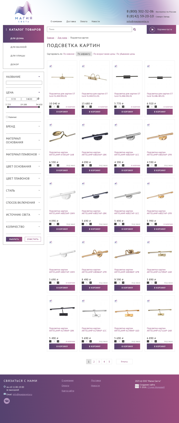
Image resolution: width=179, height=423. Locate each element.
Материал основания (14, 140)
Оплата (83, 21)
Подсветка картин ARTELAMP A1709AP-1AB (159, 270)
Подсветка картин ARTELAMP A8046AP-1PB (94, 270)
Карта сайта (68, 390)
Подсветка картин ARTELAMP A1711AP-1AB (159, 329)
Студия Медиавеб (156, 387)
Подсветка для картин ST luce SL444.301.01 (62, 94)
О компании (56, 21)
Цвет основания (18, 166)
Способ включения (20, 203)
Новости (96, 21)
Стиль (10, 190)
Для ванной (16, 47)
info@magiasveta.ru (138, 21)
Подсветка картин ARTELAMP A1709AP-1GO (126, 329)
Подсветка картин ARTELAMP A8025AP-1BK (94, 153)
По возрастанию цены (104, 53)
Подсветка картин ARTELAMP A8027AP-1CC (126, 212)
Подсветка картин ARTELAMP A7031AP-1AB (61, 153)
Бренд (10, 126)
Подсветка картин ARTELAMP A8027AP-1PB (159, 212)
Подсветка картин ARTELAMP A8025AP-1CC (126, 153)
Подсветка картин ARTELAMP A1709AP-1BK (61, 329)
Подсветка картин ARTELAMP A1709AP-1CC (94, 329)
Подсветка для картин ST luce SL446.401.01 (160, 94)
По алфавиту (84, 53)
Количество (15, 227)
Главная (50, 37)
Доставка (71, 21)
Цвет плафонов (17, 178)
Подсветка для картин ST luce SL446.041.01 (127, 94)
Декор (12, 64)
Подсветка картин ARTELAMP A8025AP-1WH (62, 212)
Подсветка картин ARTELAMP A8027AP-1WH (62, 270)
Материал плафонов (21, 154)
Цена (9, 92)
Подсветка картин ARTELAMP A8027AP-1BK (94, 212)
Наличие (13, 117)
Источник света (18, 215)
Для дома (15, 38)
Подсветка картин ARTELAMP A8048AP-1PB (126, 270)
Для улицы (15, 55)
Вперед (124, 361)
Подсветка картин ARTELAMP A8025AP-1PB (159, 153)
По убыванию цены (126, 53)
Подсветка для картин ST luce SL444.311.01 (95, 94)
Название (13, 77)
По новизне (68, 53)
